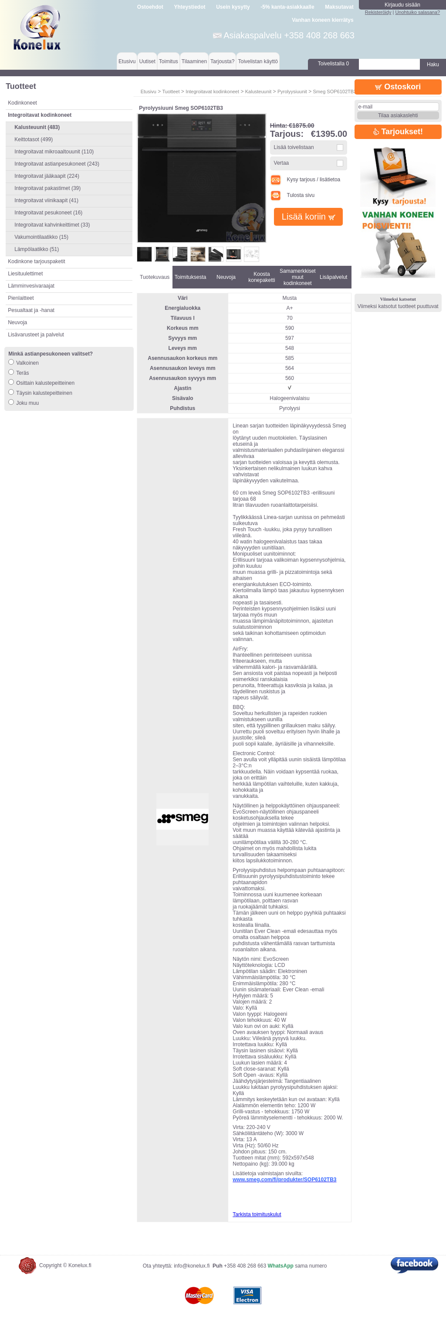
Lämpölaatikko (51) (36, 249)
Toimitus (168, 61)
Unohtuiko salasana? (417, 12)
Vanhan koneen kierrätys (322, 20)
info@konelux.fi (191, 1266)
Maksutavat (339, 7)
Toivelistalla (333, 64)
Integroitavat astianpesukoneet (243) (56, 164)
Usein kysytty (233, 7)
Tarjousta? (222, 61)
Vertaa (281, 163)
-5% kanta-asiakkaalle (287, 7)
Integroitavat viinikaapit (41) (46, 200)
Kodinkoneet (22, 103)
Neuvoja (17, 322)
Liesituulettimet (25, 274)
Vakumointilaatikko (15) (41, 237)
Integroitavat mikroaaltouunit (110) (54, 152)
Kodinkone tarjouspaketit (36, 261)
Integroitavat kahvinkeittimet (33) (52, 225)
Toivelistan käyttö (257, 61)
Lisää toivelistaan (294, 147)
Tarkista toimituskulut (257, 1214)
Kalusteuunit (258, 91)
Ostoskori (398, 86)
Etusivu (126, 61)
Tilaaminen (194, 61)
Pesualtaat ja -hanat (31, 310)
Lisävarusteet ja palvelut (36, 335)
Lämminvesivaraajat (31, 286)
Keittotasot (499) (33, 139)
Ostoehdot (150, 7)
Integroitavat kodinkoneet (212, 91)
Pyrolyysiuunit (292, 91)
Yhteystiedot (190, 7)
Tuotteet (170, 91)
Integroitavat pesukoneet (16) (48, 213)
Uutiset (147, 61)
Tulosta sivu (292, 195)
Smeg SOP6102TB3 (335, 91)
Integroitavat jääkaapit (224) (46, 176)
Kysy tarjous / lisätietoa (305, 179)
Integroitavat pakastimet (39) (47, 188)
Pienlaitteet (21, 298)
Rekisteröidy (378, 12)
